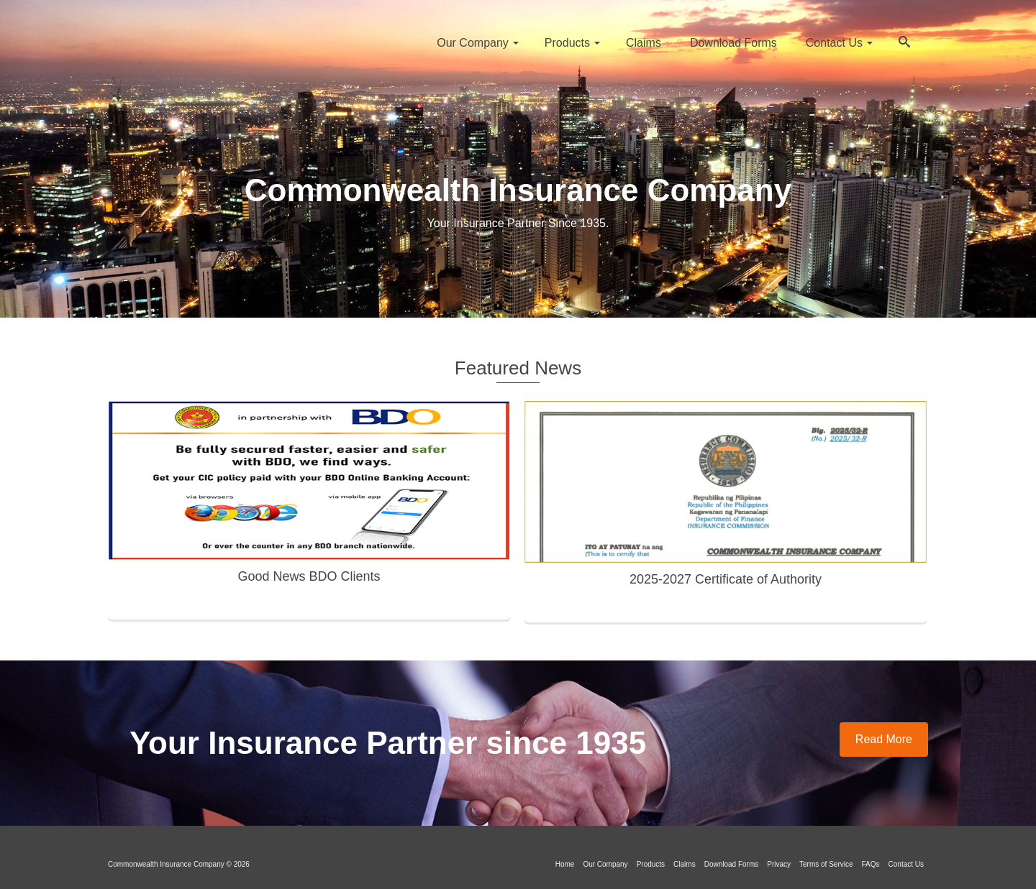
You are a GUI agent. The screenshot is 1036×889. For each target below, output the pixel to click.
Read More (883, 739)
